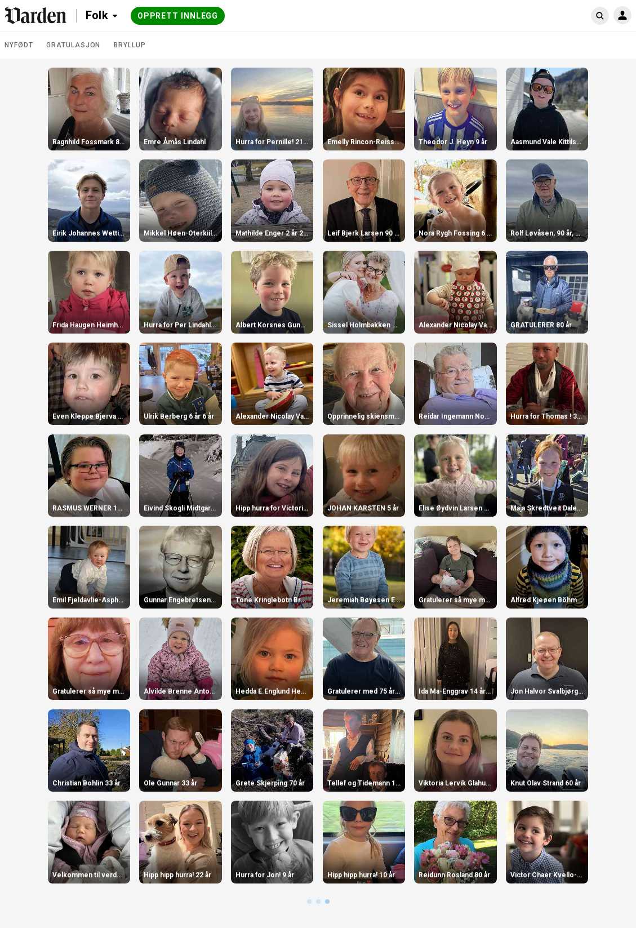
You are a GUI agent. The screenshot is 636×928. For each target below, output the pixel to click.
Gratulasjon (73, 45)
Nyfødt (19, 45)
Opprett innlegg (178, 15)
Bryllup (129, 45)
